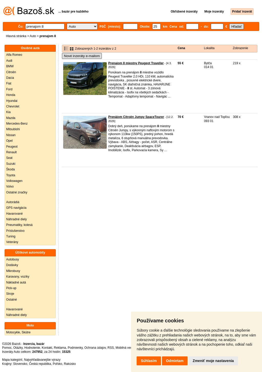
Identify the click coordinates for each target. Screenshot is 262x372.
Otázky (18, 347)
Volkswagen (14, 181)
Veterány (12, 242)
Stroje (10, 294)
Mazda (10, 118)
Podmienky (75, 347)
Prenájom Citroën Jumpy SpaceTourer (136, 117)
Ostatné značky (16, 192)
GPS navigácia (16, 208)
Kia (8, 112)
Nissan (11, 135)
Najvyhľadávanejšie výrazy (42, 360)
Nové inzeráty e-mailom (82, 56)
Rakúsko (70, 364)
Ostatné (11, 299)
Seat (9, 158)
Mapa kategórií (12, 360)
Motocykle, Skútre (18, 332)
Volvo (10, 186)
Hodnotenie (32, 347)
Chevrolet (12, 106)
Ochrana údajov (95, 347)
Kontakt (47, 347)
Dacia (10, 78)
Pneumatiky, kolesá (19, 225)
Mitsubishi (13, 129)
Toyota (10, 175)
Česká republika (40, 364)
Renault (11, 152)
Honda (10, 95)
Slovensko (20, 364)
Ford (9, 89)
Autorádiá (12, 202)
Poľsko (57, 364)
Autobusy (12, 259)
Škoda (10, 169)
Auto (33, 36)
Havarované (14, 213)
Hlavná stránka (16, 36)
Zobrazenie (240, 48)
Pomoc (7, 347)
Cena (181, 48)
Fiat (8, 83)
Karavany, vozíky (17, 276)
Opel (9, 141)
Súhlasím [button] (149, 361)
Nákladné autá (16, 282)
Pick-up (11, 288)
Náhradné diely (16, 219)
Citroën (11, 72)
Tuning (10, 236)
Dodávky (12, 265)
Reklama (60, 347)
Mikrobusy (13, 271)
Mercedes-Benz (17, 123)
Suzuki (10, 164)
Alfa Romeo (14, 55)
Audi (9, 60)
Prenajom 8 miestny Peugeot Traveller (136, 63)
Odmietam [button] (174, 361)
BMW (10, 66)
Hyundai (11, 101)
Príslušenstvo (15, 231)
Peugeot (12, 146)
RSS (110, 347)
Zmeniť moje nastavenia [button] (213, 361)
